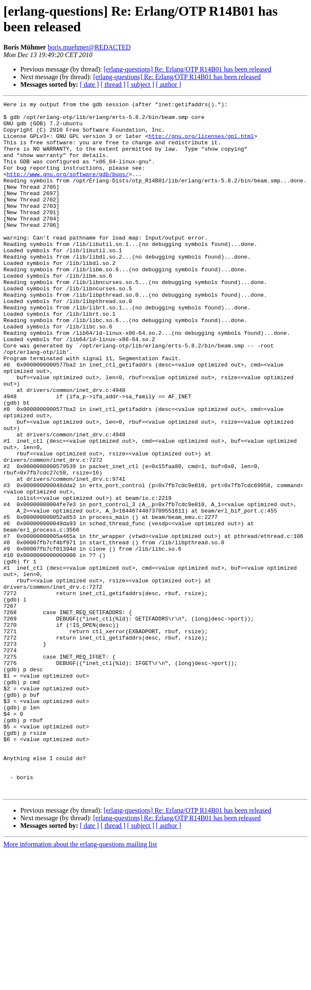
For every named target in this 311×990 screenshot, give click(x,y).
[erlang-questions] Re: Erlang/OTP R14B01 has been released (187, 69)
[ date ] (89, 84)
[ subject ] (140, 84)
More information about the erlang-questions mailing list (80, 982)
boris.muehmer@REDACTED (89, 47)
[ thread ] (113, 84)
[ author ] (168, 84)
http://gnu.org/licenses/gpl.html (201, 143)
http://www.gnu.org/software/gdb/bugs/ (68, 189)
